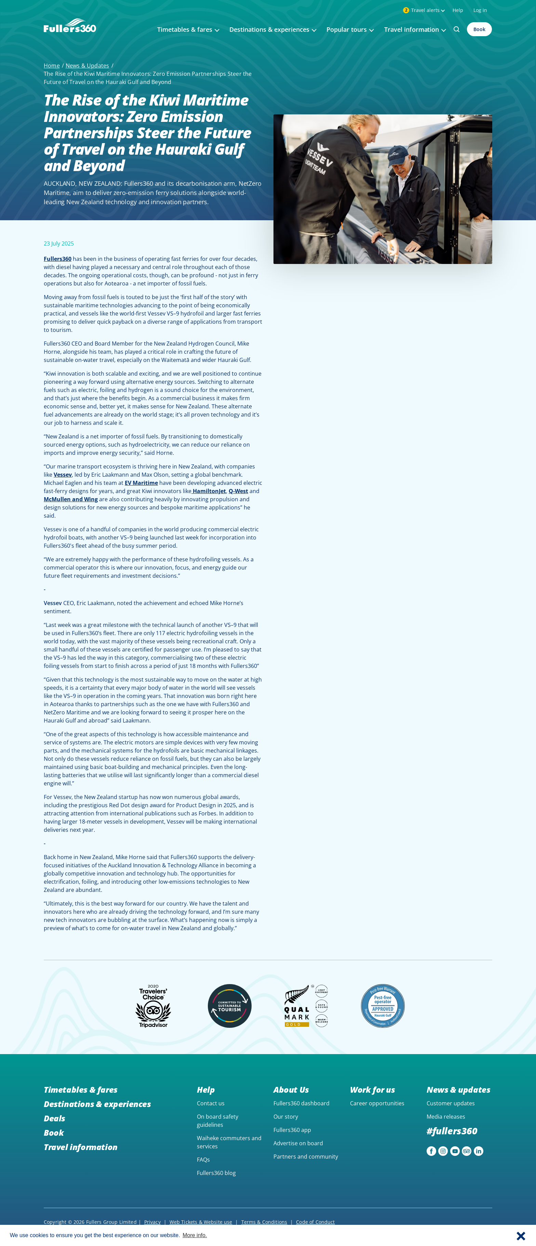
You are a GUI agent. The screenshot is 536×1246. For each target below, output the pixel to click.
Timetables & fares (81, 1089)
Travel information (81, 1146)
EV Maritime (141, 483)
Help (458, 10)
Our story (285, 1116)
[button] (521, 1235)
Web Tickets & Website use (201, 1222)
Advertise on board (298, 1143)
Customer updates (451, 1103)
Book (479, 29)
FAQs (203, 1159)
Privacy (152, 1222)
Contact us (211, 1103)
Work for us (372, 1089)
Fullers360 (57, 259)
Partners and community (305, 1156)
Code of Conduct (315, 1222)
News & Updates (87, 65)
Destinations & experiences (97, 1103)
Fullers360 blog (216, 1173)
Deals (54, 1118)
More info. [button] (195, 1235)
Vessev (63, 474)
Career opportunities (377, 1103)
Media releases (446, 1116)
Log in (480, 10)
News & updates (458, 1089)
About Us (291, 1089)
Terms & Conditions (264, 1222)
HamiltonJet (208, 491)
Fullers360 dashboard (301, 1103)
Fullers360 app (292, 1130)
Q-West (238, 491)
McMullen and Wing (71, 499)
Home (52, 65)
